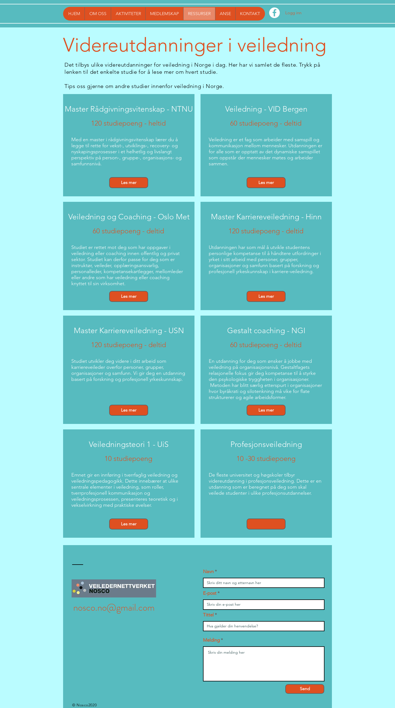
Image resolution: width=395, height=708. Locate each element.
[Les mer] (128, 182)
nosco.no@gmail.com (114, 607)
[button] (266, 524)
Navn (208, 571)
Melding (211, 640)
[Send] (304, 689)
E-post (209, 593)
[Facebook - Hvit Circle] (274, 12)
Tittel (208, 615)
